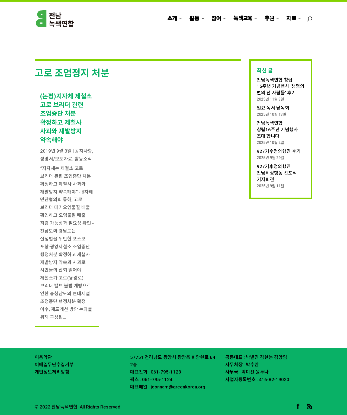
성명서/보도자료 (56, 159)
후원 (269, 19)
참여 (216, 19)
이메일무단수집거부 (54, 364)
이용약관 (43, 357)
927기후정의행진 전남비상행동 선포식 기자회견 (277, 173)
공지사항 (83, 151)
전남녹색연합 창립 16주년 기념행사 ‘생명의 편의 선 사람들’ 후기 (280, 86)
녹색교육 (242, 19)
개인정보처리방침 (52, 372)
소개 (172, 19)
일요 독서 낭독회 (273, 108)
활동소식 (83, 159)
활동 (194, 19)
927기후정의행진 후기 (279, 151)
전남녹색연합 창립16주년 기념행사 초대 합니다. (277, 129)
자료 (291, 19)
